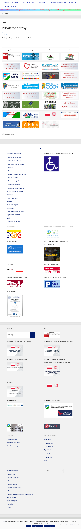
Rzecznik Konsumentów (16, 164)
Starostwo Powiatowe (14, 153)
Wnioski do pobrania (14, 161)
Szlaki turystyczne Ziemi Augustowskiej (20, 494)
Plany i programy (12, 198)
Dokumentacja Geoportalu (16, 181)
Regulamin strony (12, 446)
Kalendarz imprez (12, 205)
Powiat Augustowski (13, 184)
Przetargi (10, 195)
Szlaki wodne (12, 481)
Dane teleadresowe (14, 157)
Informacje (47, 439)
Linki (8, 218)
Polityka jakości (12, 439)
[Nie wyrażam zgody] (79, 524)
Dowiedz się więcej (49, 526)
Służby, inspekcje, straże (15, 191)
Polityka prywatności (13, 442)
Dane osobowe (13, 177)
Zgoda (28, 526)
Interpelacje (12, 171)
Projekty (9, 201)
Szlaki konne (12, 491)
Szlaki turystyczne (12, 470)
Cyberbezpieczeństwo (14, 221)
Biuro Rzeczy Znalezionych (17, 174)
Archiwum (49, 457)
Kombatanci (10, 208)
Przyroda (10, 504)
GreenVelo (11, 474)
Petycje (10, 167)
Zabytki (9, 507)
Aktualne (48, 454)
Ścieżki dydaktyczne (14, 487)
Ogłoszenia (47, 450)
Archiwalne (49, 446)
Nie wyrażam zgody (37, 526)
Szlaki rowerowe (13, 477)
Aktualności (49, 443)
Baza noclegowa (12, 500)
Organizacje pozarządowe (15, 211)
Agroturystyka (11, 497)
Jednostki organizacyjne (16, 188)
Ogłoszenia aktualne (13, 215)
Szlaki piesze (12, 484)
